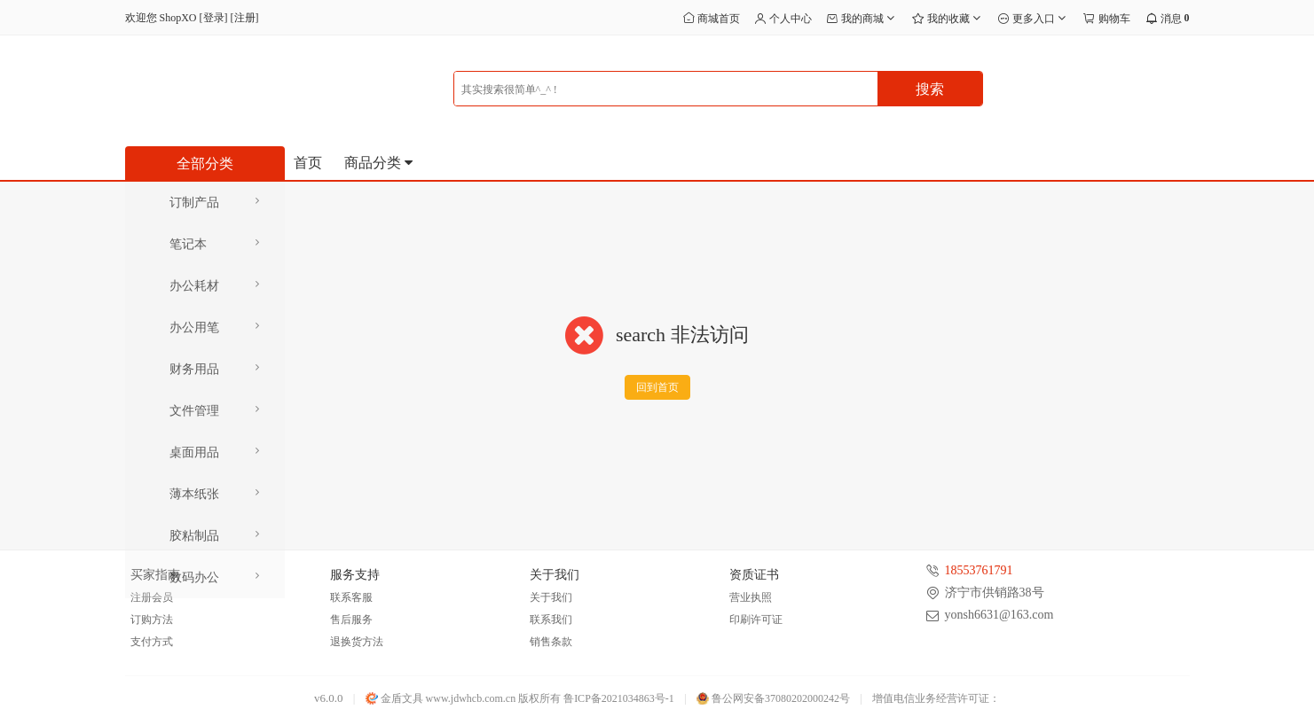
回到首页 (657, 387)
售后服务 (351, 619)
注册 (245, 18)
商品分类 (379, 162)
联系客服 (351, 597)
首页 (308, 162)
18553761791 (979, 570)
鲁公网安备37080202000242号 (773, 698)
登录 (213, 18)
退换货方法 (356, 641)
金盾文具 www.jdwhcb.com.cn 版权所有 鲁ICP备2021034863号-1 (520, 698)
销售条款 (551, 641)
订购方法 (151, 619)
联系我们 (551, 619)
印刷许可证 (756, 619)
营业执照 (750, 597)
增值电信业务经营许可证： (936, 698)
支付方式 (151, 641)
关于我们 (551, 597)
